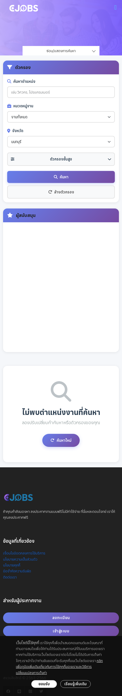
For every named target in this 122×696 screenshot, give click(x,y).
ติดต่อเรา (10, 577)
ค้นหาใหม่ (61, 440)
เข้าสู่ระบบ (61, 631)
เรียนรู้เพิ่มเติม (75, 683)
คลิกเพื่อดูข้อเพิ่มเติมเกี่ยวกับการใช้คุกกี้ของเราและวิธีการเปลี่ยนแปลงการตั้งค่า (59, 666)
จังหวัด (15, 130)
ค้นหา (61, 177)
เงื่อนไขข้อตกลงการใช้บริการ (24, 553)
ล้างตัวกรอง (61, 192)
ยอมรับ (44, 683)
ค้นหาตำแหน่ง (21, 81)
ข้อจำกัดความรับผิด (17, 571)
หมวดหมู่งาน (20, 105)
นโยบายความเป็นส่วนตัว (20, 559)
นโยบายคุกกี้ (11, 565)
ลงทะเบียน (61, 617)
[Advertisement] (61, 287)
